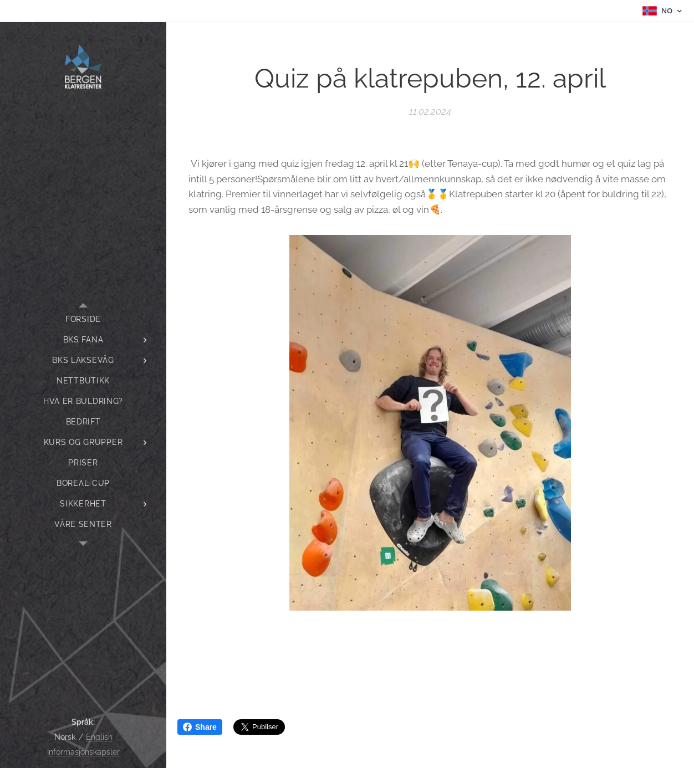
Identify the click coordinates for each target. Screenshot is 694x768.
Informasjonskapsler (83, 751)
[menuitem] (83, 319)
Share (200, 727)
